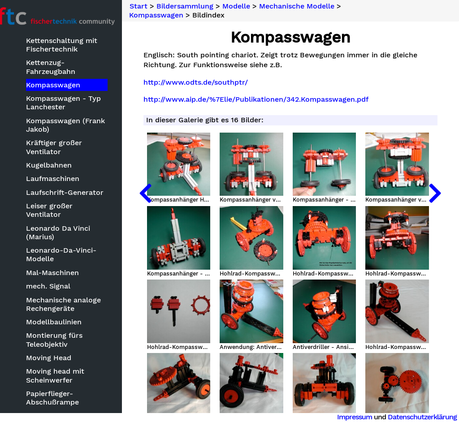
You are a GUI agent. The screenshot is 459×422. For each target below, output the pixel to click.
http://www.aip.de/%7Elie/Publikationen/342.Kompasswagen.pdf (268, 99)
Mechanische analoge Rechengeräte (73, 296)
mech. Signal (58, 278)
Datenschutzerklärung (422, 417)
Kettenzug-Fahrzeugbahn (60, 67)
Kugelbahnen (59, 166)
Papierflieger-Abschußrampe (62, 390)
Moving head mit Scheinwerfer (65, 367)
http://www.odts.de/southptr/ (208, 82)
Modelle (249, 6)
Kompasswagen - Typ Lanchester (73, 103)
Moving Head (58, 350)
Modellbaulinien (63, 314)
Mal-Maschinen (62, 264)
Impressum (354, 417)
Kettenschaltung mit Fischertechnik (71, 45)
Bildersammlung (197, 6)
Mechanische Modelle (309, 6)
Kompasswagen (63, 86)
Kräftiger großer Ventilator (64, 147)
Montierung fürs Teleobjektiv (64, 331)
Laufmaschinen (62, 179)
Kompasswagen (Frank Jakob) (75, 125)
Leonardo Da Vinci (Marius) (68, 224)
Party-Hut (53, 408)
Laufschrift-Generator (74, 193)
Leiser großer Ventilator (77, 206)
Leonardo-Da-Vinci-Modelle (71, 246)
